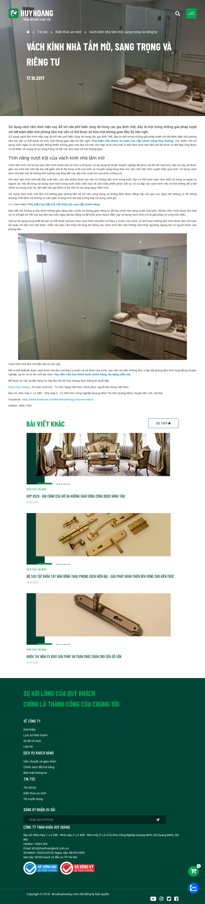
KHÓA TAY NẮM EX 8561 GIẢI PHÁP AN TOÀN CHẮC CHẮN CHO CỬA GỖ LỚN (74, 656)
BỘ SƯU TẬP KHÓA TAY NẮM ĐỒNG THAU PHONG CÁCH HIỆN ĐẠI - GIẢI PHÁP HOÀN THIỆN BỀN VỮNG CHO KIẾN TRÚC (100, 576)
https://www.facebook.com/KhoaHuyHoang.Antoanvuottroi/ (57, 399)
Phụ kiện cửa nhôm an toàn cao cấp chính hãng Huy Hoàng (132, 140)
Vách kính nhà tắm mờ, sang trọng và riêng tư (123, 32)
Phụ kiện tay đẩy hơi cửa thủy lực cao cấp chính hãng (64, 204)
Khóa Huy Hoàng (18, 387)
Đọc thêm (163, 423)
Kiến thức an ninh (68, 32)
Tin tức (42, 32)
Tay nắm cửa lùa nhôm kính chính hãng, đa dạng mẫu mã (92, 374)
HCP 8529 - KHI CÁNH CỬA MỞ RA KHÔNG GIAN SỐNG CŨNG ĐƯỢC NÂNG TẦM (76, 496)
